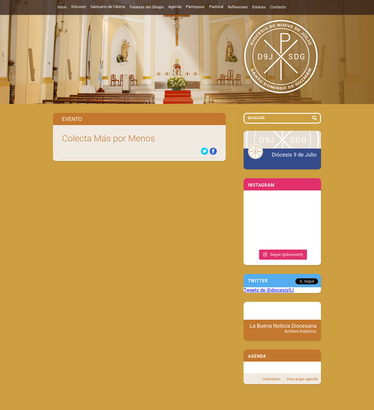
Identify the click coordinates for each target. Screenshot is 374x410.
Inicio (62, 7)
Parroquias (195, 6)
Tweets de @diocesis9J (269, 290)
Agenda (174, 6)
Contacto (278, 7)
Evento (72, 119)
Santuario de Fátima (108, 6)
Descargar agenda (302, 379)
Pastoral (216, 6)
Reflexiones (238, 7)
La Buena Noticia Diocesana (283, 328)
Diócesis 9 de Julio (294, 155)
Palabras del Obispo (147, 7)
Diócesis (78, 6)
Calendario (271, 379)
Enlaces (259, 7)
